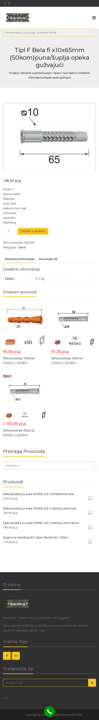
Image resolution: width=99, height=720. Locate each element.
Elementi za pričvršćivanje (36, 73)
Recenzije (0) (48, 259)
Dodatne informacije (19, 259)
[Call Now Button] (49, 711)
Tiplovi (57, 73)
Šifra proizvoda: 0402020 (25, 331)
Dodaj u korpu (33, 231)
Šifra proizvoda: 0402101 (73, 331)
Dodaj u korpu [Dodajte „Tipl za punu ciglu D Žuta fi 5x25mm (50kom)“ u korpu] (15, 363)
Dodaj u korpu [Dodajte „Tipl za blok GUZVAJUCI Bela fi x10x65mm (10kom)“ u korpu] (63, 363)
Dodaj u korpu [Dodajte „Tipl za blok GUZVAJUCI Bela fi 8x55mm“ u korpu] (15, 435)
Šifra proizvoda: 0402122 (25, 403)
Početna (14, 73)
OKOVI (21, 714)
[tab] (19, 259)
